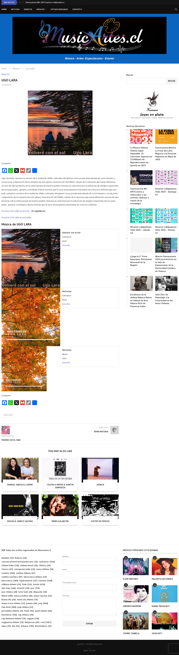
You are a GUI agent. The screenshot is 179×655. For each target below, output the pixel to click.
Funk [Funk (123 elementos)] (27, 584)
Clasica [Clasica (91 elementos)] (7, 569)
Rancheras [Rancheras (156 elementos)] (9, 615)
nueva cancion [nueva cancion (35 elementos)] (43, 596)
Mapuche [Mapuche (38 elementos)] (40, 592)
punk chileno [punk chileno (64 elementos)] (43, 611)
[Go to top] (89, 650)
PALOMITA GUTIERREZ (162, 579)
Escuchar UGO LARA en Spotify (15, 211)
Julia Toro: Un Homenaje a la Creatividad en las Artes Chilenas (164, 299)
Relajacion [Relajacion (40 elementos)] (32, 622)
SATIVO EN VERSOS (100, 521)
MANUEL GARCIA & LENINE (20, 484)
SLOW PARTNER (130, 579)
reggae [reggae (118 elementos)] (33, 619)
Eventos (28, 9)
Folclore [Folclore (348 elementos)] (45, 581)
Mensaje (89, 597)
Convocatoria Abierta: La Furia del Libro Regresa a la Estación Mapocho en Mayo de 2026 (165, 153)
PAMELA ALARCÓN (60, 521)
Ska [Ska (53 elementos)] (16, 626)
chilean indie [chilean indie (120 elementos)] (10, 565)
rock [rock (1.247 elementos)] (45, 622)
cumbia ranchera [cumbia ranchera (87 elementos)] (12, 577)
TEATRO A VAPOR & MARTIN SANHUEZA (60, 486)
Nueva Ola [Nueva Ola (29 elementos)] (9, 600)
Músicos (40, 9)
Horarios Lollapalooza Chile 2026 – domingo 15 (165, 191)
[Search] (175, 9)
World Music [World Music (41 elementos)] (43, 626)
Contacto (77, 9)
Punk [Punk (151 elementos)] (29, 611)
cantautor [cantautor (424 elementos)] (47, 562)
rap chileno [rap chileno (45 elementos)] (25, 615)
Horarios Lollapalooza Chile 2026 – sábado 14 (140, 230)
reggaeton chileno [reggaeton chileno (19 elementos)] (12, 622)
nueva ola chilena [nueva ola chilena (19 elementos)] (27, 600)
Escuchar (66, 245)
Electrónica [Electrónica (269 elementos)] (10, 581)
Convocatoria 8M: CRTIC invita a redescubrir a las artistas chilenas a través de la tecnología (139, 196)
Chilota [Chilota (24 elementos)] (45, 565)
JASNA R (100, 484)
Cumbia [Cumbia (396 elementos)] (8, 573)
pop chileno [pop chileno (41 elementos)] (25, 607)
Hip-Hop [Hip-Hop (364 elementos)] (9, 588)
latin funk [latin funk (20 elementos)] (25, 592)
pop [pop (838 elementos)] (43, 603)
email (89, 573)
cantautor (7, 415)
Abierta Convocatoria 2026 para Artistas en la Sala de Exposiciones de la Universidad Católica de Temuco (165, 263)
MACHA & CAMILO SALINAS (20, 521)
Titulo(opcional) (89, 586)
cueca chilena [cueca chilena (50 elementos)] (44, 569)
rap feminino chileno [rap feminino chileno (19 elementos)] (14, 619)
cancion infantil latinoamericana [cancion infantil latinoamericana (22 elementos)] (20, 562)
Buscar (129, 75)
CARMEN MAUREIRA (132, 606)
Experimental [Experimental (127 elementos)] (28, 581)
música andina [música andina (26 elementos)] (23, 596)
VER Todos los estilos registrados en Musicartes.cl (26, 550)
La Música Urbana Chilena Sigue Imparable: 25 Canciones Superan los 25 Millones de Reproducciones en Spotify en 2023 (141, 156)
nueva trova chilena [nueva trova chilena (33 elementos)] (13, 603)
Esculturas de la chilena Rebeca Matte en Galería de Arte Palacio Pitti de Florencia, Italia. (141, 300)
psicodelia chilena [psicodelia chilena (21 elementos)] (12, 611)
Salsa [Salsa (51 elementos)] (6, 626)
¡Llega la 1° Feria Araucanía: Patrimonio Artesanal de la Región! (141, 261)
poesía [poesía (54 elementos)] (31, 603)
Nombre (89, 560)
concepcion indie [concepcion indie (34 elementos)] (24, 569)
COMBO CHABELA (131, 633)
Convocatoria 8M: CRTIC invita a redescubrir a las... (47, 2)
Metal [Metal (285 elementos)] (7, 596)
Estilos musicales (59, 9)
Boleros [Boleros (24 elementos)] (21, 558)
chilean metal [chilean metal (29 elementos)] (29, 565)
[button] (20, 2)
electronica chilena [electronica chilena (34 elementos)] (35, 577)
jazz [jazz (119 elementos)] (35, 588)
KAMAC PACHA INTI (161, 606)
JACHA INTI (157, 633)
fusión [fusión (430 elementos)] (39, 584)
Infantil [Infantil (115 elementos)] (23, 588)
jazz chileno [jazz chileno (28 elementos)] (9, 592)
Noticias (15, 9)
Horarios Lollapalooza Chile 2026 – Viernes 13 (165, 230)
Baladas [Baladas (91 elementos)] (8, 558)
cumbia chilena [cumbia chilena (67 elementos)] (25, 573)
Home (4, 9)
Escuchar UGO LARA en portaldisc (16, 217)
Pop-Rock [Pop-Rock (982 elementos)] (9, 607)
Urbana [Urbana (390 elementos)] (27, 626)
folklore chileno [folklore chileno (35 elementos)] (11, 584)
